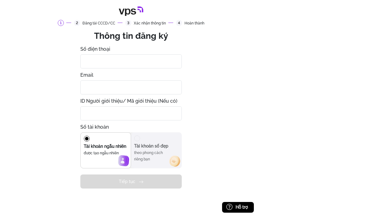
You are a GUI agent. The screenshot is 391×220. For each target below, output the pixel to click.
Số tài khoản (94, 127)
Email (86, 75)
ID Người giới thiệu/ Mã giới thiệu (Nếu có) (128, 101)
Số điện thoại (95, 49)
